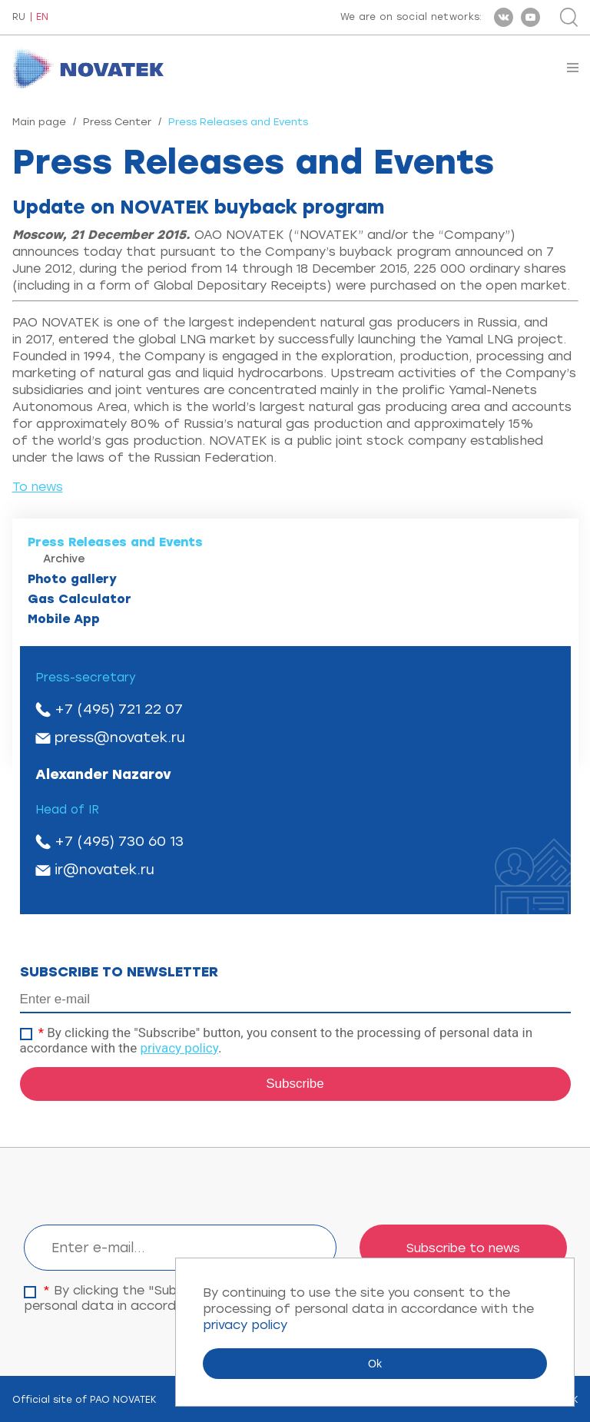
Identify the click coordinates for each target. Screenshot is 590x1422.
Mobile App (64, 619)
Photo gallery (72, 579)
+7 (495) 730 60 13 (119, 841)
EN (42, 17)
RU (18, 17)
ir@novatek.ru (104, 869)
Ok (375, 1363)
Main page (39, 122)
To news (37, 486)
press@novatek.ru (120, 737)
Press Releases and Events (115, 542)
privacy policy (179, 1048)
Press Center (117, 122)
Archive (64, 558)
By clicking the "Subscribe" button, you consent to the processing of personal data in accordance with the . (276, 1040)
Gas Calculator (79, 599)
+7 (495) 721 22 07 (119, 709)
